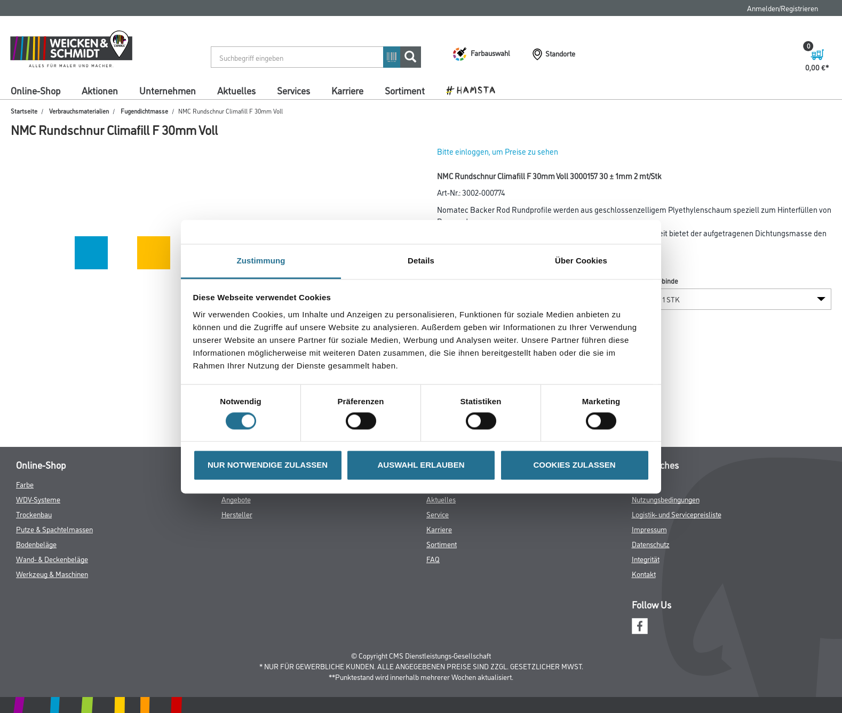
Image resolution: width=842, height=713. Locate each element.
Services (293, 90)
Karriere (347, 90)
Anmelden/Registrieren (782, 8)
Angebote (236, 499)
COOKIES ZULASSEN (574, 465)
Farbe (25, 484)
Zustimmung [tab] (261, 260)
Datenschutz (651, 544)
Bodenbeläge (36, 544)
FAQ (433, 559)
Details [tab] (421, 260)
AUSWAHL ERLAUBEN (420, 465)
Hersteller (236, 514)
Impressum (649, 529)
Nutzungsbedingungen (666, 499)
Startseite (24, 110)
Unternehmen (167, 90)
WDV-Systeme (38, 499)
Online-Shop (35, 90)
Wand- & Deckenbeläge (52, 559)
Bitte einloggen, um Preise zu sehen (497, 151)
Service (437, 514)
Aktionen (100, 90)
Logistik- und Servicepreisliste (676, 514)
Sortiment (405, 90)
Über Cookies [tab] (581, 260)
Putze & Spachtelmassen (54, 529)
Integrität (646, 559)
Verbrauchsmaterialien (79, 110)
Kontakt (644, 573)
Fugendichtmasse (144, 110)
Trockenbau (34, 514)
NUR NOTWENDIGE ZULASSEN (268, 465)
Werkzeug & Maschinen (52, 573)
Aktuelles (236, 90)
